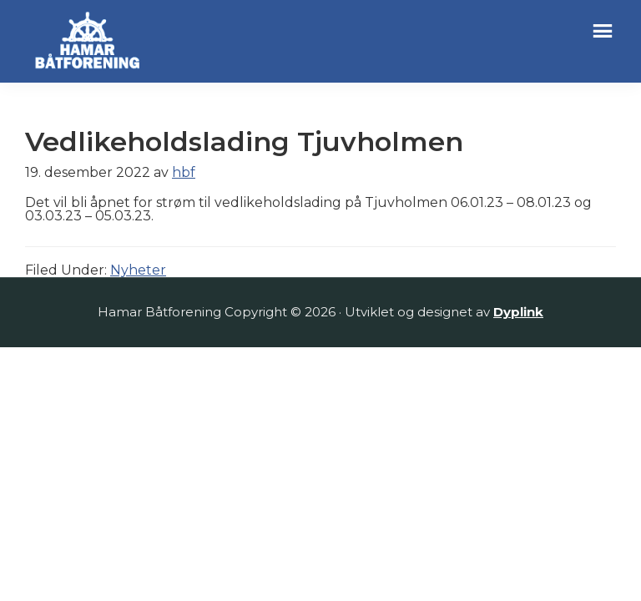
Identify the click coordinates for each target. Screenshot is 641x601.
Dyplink (518, 312)
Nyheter (138, 270)
